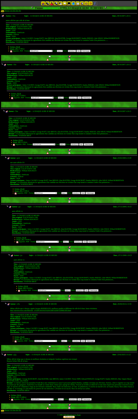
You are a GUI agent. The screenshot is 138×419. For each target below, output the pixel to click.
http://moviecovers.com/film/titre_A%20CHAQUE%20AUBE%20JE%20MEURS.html (40, 310)
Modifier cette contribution (79, 56)
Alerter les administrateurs (56, 59)
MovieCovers (50, 8)
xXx (14, 354)
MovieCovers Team (74, 415)
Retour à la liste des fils (11, 11)
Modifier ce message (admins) (80, 59)
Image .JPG (14, 49)
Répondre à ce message (58, 56)
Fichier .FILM (15, 47)
